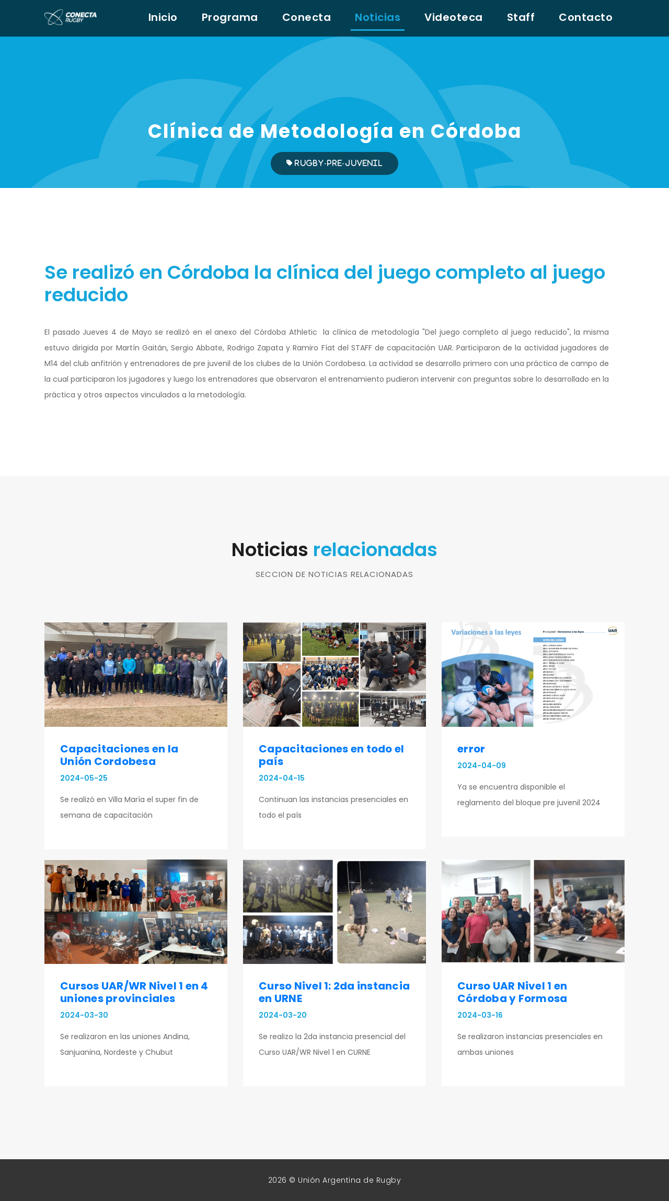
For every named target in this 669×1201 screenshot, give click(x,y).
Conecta (306, 17)
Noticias (377, 17)
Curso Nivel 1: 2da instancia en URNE (334, 992)
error (471, 748)
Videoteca (453, 17)
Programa (230, 17)
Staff (521, 17)
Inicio (163, 17)
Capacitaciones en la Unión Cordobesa (119, 755)
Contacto (586, 17)
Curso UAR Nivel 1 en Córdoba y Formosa (512, 992)
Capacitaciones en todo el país (331, 755)
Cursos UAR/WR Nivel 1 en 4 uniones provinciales (134, 992)
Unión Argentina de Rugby (349, 1180)
